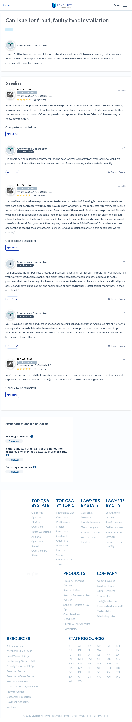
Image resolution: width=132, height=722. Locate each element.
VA (99, 676)
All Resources (15, 645)
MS (118, 658)
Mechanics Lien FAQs (19, 650)
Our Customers (106, 590)
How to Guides (15, 691)
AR (99, 645)
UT (80, 676)
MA (89, 658)
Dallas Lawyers (114, 527)
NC (89, 667)
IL (70, 654)
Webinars (12, 706)
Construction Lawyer (27, 92)
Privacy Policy (85, 715)
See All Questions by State (39, 550)
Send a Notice (71, 590)
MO (71, 663)
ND (99, 667)
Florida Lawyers (90, 522)
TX (70, 676)
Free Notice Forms (18, 681)
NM (71, 667)
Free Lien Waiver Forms (20, 676)
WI (70, 680)
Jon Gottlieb (24, 89)
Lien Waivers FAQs (18, 656)
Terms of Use (69, 715)
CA (108, 645)
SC (98, 672)
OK (118, 667)
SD (108, 672)
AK (80, 645)
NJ (117, 663)
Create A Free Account (76, 623)
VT (89, 676)
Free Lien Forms (16, 671)
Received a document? (110, 606)
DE (80, 650)
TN (118, 672)
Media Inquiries (106, 616)
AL (70, 645)
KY (108, 654)
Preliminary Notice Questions (63, 526)
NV (99, 663)
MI (99, 658)
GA (99, 650)
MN (108, 658)
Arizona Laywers (91, 532)
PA (79, 672)
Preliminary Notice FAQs (21, 661)
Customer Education (19, 696)
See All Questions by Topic (64, 559)
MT (80, 663)
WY (80, 680)
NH (108, 663)
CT (70, 650)
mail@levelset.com (108, 601)
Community (70, 628)
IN (79, 654)
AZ (89, 645)
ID (117, 650)
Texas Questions (41, 531)
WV (118, 676)
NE (89, 663)
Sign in (6, 5)
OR (71, 672)
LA (117, 654)
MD (80, 658)
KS (98, 654)
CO (118, 645)
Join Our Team (105, 585)
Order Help (104, 611)
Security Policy (101, 715)
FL (88, 650)
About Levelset (106, 580)
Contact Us (103, 596)
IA (88, 654)
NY (80, 667)
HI (107, 650)
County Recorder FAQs (20, 666)
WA (108, 676)
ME (71, 658)
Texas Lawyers (89, 527)
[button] (125, 5)
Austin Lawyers (115, 522)
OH (108, 667)
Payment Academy (18, 701)
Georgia (9, 30)
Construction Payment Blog (23, 686)
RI (88, 672)
